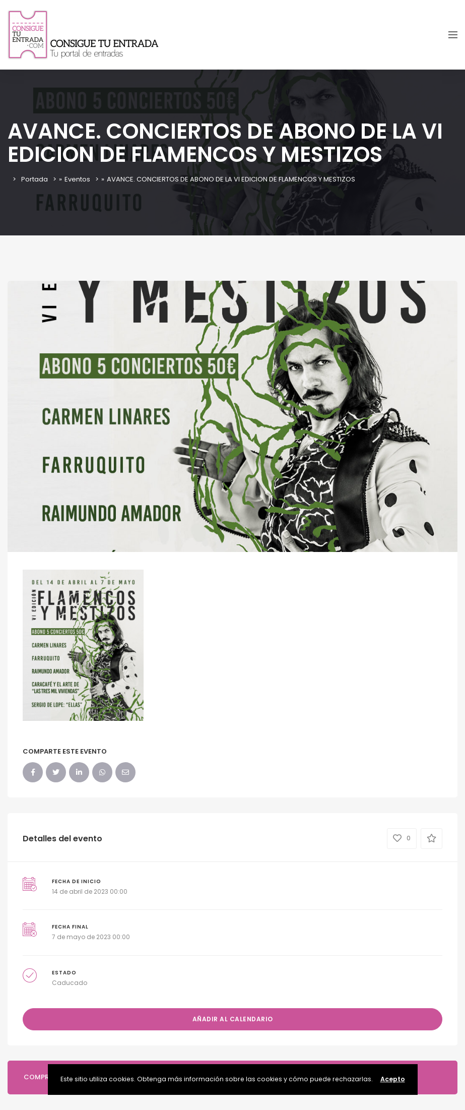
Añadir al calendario (232, 1019)
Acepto (392, 1079)
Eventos (77, 179)
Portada (34, 179)
